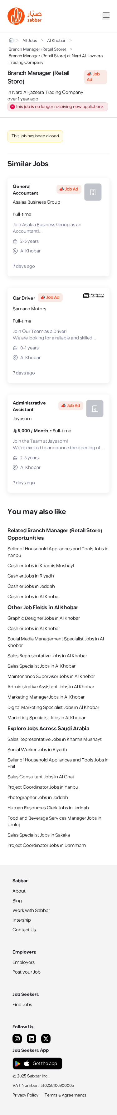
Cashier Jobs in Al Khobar (33, 596)
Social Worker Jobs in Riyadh (37, 749)
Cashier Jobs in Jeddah (31, 586)
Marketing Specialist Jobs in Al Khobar (46, 717)
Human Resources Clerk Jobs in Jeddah (48, 808)
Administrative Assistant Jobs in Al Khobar (50, 686)
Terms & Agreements (65, 1095)
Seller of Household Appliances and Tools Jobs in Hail (58, 763)
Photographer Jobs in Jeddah (37, 797)
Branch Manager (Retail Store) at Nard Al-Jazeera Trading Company (56, 56)
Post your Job (26, 972)
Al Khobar (56, 41)
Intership (21, 920)
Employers (23, 962)
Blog (17, 901)
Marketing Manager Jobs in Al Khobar (46, 697)
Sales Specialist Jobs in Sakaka (38, 835)
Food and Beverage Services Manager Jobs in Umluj (54, 821)
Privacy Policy (25, 1095)
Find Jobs (22, 1004)
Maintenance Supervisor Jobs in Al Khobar (51, 676)
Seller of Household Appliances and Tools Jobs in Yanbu (58, 552)
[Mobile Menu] (106, 16)
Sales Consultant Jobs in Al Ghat (40, 777)
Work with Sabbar (31, 910)
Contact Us (24, 930)
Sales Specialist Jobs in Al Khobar (41, 666)
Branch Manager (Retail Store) (37, 49)
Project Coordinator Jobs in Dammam (46, 845)
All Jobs (29, 41)
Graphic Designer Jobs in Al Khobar (43, 618)
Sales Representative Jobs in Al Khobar (47, 655)
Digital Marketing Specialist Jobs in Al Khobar (53, 707)
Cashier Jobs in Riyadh (30, 576)
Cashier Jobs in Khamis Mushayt (41, 565)
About (19, 891)
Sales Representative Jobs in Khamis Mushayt (54, 739)
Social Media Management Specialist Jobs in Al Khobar (55, 642)
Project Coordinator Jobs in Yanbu (42, 787)
